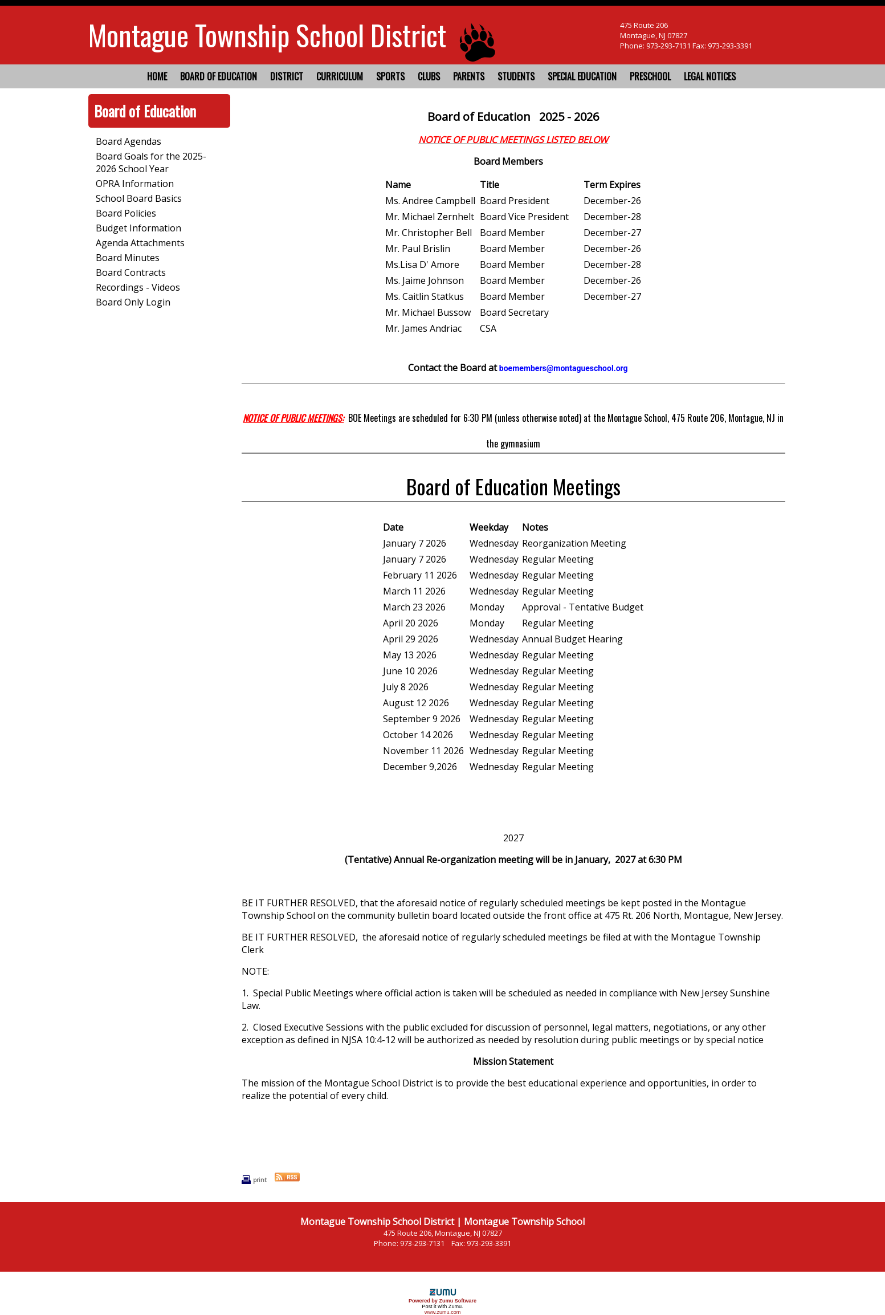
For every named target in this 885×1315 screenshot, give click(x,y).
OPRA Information (135, 183)
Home (157, 76)
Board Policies (126, 213)
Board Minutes (128, 257)
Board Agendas (128, 141)
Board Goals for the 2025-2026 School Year (151, 162)
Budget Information (138, 228)
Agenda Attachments (140, 243)
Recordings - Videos (138, 287)
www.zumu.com (443, 1312)
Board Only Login (133, 302)
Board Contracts (131, 272)
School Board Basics (139, 198)
